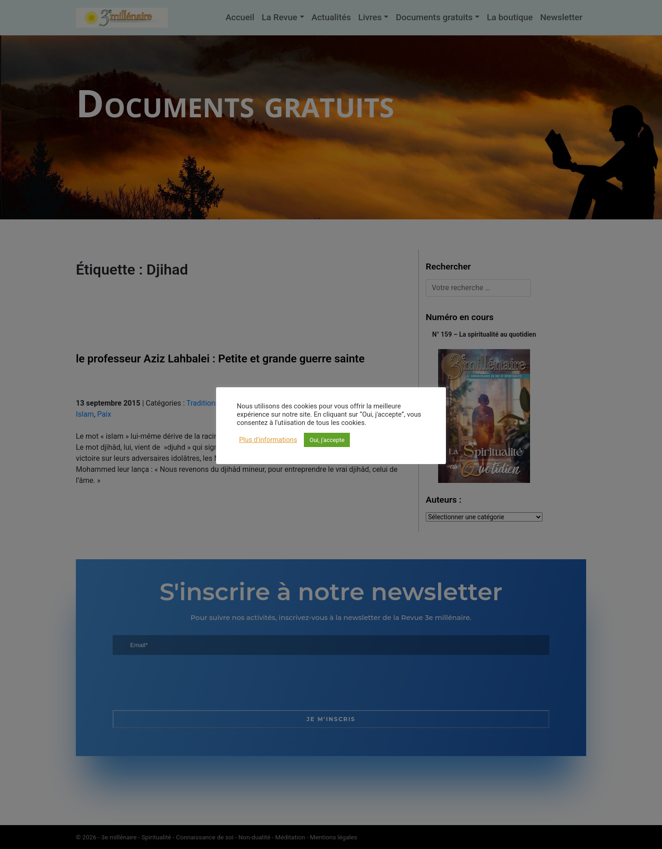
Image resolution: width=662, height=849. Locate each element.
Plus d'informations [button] (268, 440)
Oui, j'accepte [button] (326, 439)
